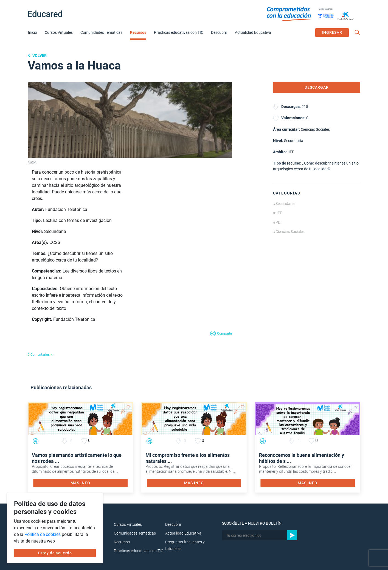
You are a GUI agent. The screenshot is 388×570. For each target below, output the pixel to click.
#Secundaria (284, 203)
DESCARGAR (317, 87)
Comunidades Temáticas (101, 32)
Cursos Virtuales (59, 32)
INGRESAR (332, 32)
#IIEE (277, 213)
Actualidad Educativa (253, 32)
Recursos (138, 32)
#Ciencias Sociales (289, 231)
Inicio (32, 32)
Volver (39, 55)
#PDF (278, 222)
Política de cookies (42, 534)
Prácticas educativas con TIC (178, 32)
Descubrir (219, 32)
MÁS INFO (80, 483)
